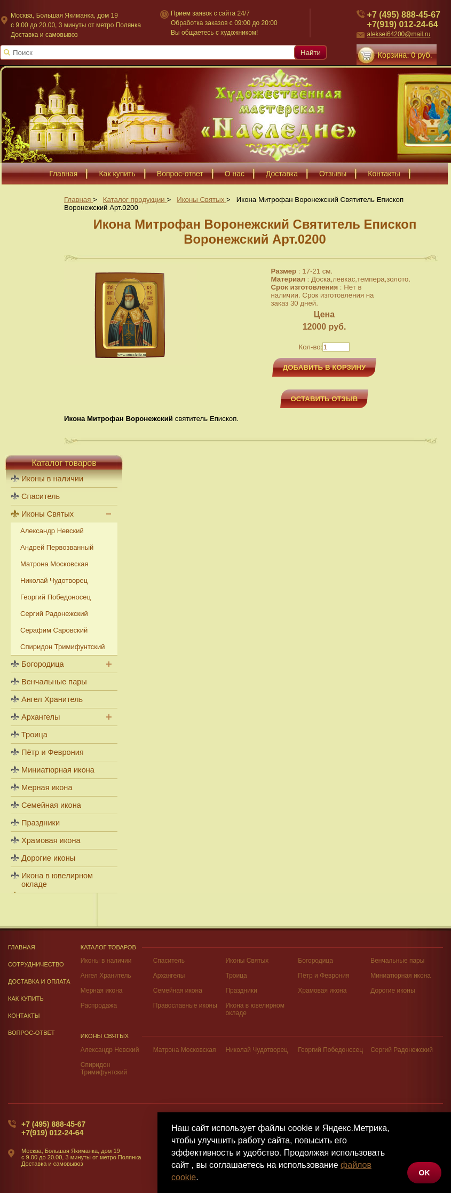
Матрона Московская (54, 564)
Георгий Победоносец (55, 597)
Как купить (26, 998)
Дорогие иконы (48, 858)
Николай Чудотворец (54, 580)
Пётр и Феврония (52, 752)
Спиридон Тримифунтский (62, 647)
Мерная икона (46, 787)
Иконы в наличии (52, 478)
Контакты (24, 1015)
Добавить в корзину (324, 367)
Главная (21, 947)
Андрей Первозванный (56, 547)
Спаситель (40, 496)
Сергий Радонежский (54, 614)
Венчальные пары (54, 681)
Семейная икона (51, 805)
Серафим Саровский (54, 630)
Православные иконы (185, 1005)
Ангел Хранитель (52, 699)
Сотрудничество (36, 964)
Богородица (42, 664)
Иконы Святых (47, 514)
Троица (34, 734)
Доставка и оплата (39, 981)
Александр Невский (52, 531)
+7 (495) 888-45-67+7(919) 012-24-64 (53, 1128)
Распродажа (99, 1005)
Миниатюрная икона (57, 770)
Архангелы (40, 717)
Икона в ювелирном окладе (57, 879)
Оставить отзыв (324, 399)
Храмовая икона (51, 840)
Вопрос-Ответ (31, 1033)
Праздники (40, 822)
